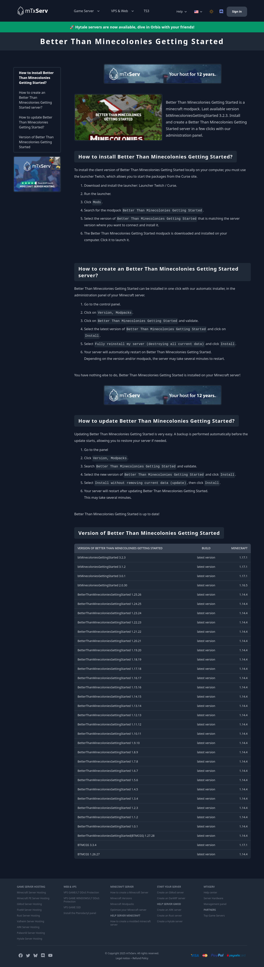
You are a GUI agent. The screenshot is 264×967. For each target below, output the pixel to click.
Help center (210, 892)
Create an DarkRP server (171, 898)
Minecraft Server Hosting (31, 892)
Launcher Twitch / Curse (157, 185)
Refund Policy (140, 958)
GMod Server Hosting (29, 904)
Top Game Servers (214, 915)
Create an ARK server (169, 910)
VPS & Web (123, 11)
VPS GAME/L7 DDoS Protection (81, 892)
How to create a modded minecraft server (130, 923)
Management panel (215, 904)
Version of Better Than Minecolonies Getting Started (36, 142)
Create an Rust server (169, 915)
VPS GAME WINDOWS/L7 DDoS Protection (81, 900)
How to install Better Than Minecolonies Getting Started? (36, 77)
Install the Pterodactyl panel (80, 913)
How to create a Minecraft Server (129, 892)
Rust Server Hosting (28, 915)
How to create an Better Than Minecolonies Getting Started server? (35, 100)
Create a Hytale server (170, 921)
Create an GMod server (170, 892)
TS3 (146, 11)
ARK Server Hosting (28, 927)
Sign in (237, 11)
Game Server (87, 11)
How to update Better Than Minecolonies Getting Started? (35, 122)
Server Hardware (213, 898)
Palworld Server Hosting (31, 933)
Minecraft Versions (121, 898)
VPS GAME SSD (72, 907)
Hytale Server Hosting (29, 938)
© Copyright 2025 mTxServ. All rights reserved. (132, 953)
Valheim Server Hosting (30, 921)
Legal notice (123, 958)
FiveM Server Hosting (29, 910)
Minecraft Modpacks (122, 904)
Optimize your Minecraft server (128, 910)
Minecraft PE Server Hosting (33, 898)
